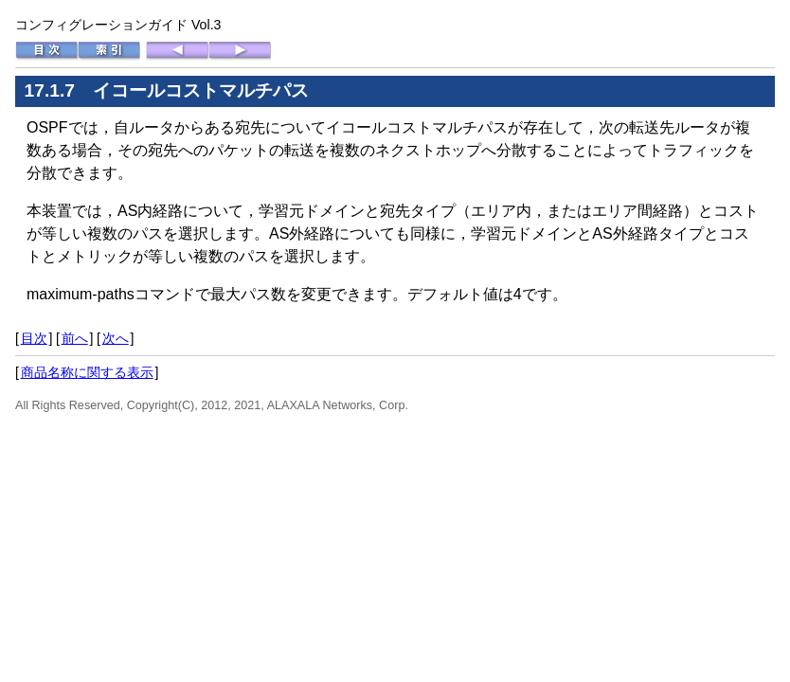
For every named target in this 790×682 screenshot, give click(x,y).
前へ (75, 338)
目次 (34, 338)
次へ (115, 338)
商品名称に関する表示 (87, 372)
